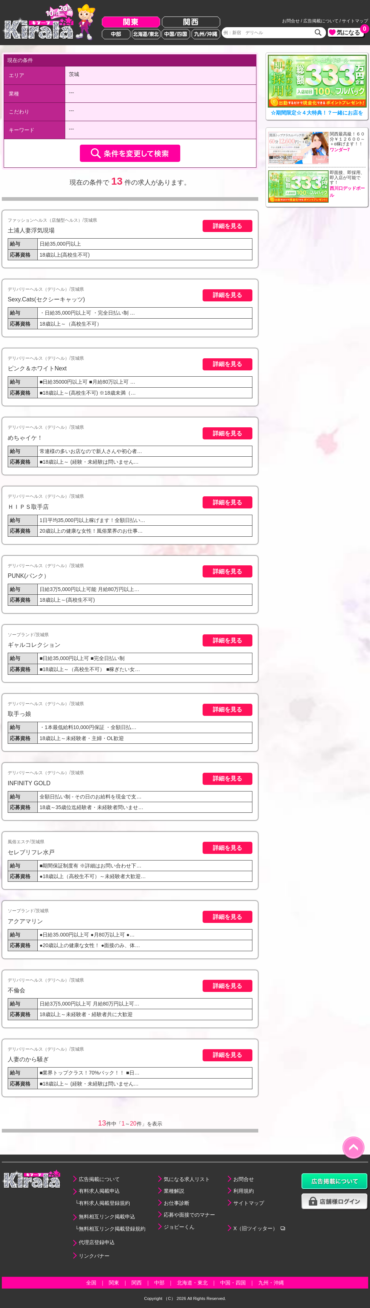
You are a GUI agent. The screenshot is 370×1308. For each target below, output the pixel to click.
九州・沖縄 (271, 1283)
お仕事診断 (176, 1203)
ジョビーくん (179, 1227)
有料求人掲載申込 (99, 1191)
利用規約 (243, 1191)
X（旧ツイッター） (255, 1228)
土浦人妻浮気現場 (31, 230)
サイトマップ (355, 20)
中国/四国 (176, 34)
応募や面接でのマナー (189, 1215)
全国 (91, 1283)
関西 (191, 22)
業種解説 (174, 1191)
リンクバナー (94, 1256)
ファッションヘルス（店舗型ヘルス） (45, 220)
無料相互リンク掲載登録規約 (112, 1229)
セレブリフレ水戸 (31, 852)
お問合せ (291, 20)
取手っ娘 (19, 713)
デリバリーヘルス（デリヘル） (38, 289)
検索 (318, 32)
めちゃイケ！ (25, 437)
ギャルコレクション (34, 644)
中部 (116, 34)
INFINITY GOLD (29, 783)
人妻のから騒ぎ (28, 1059)
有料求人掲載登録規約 (104, 1203)
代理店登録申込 (97, 1242)
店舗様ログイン (334, 1201)
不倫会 (16, 990)
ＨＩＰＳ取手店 (28, 506)
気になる (350, 32)
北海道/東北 (146, 34)
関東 (131, 22)
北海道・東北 (192, 1283)
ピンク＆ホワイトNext (37, 368)
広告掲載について (320, 20)
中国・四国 (233, 1283)
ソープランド (21, 634)
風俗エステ (19, 841)
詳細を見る (227, 225)
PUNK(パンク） (28, 575)
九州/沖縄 (206, 34)
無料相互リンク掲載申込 (107, 1217)
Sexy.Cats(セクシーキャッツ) (46, 299)
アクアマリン (25, 921)
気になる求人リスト (187, 1179)
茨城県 (90, 220)
